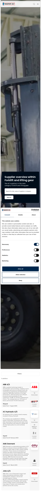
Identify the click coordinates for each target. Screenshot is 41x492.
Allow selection (20, 274)
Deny (20, 280)
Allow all (20, 269)
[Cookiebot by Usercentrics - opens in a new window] (31, 210)
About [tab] (34, 214)
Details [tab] (20, 214)
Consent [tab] (7, 214)
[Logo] (9, 4)
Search (9, 197)
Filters (20, 374)
